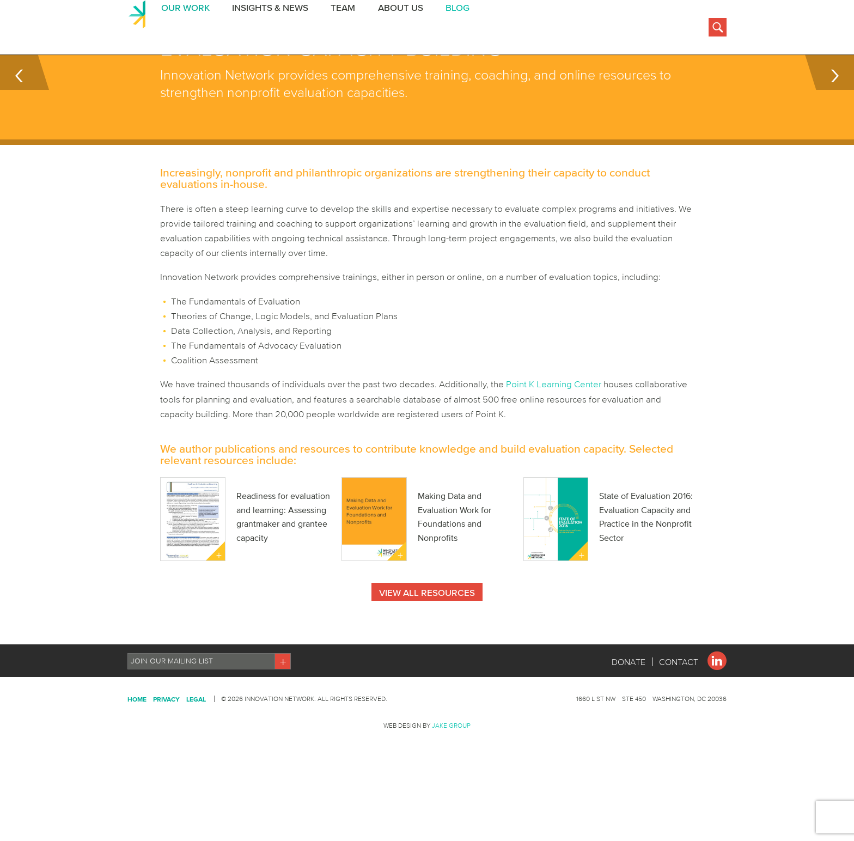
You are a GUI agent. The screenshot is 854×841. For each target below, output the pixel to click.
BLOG (452, 29)
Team (339, 29)
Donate (628, 717)
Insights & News (267, 29)
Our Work (182, 29)
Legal (196, 754)
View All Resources (427, 647)
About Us (395, 29)
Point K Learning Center (553, 438)
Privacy (166, 754)
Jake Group (451, 780)
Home (137, 754)
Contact (678, 717)
